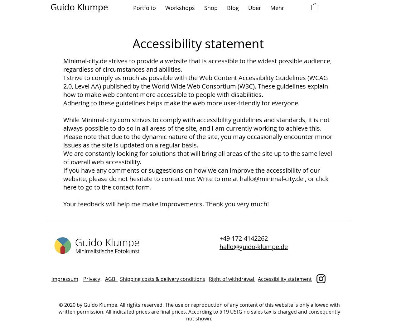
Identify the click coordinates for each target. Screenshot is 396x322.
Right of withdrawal (232, 279)
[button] (144, 8)
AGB (111, 279)
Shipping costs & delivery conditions (162, 279)
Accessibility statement (285, 279)
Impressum (64, 279)
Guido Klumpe (79, 7)
